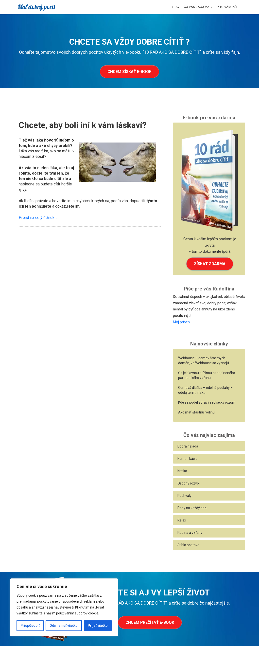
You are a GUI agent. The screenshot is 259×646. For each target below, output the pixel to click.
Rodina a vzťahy (189, 533)
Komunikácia (187, 459)
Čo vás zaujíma (198, 7)
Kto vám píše (228, 7)
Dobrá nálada (187, 446)
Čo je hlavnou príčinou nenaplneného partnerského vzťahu (206, 375)
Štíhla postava (188, 545)
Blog (175, 7)
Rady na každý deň (192, 508)
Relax (181, 520)
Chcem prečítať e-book (149, 622)
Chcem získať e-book (129, 71)
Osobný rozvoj (188, 483)
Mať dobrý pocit (36, 7)
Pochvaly (184, 496)
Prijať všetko (98, 626)
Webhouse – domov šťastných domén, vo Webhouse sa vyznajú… (204, 360)
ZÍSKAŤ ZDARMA (209, 263)
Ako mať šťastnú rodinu (196, 412)
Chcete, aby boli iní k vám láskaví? (82, 125)
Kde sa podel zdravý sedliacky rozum (206, 402)
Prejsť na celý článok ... (38, 217)
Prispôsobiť (30, 626)
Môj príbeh (181, 322)
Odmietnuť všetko (64, 626)
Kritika (182, 471)
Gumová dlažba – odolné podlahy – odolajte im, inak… (205, 390)
